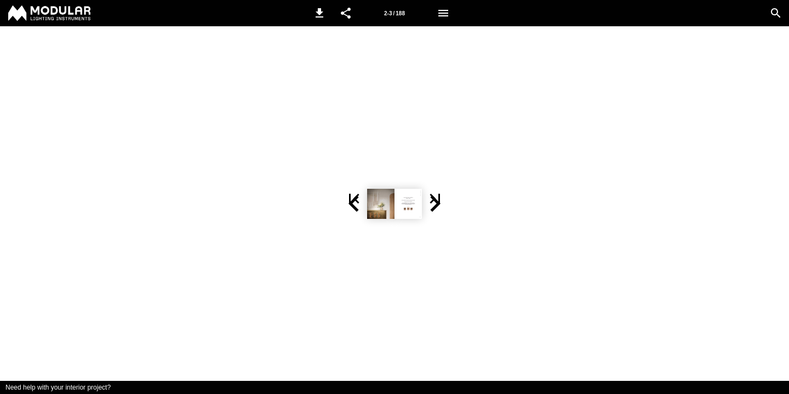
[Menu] (443, 13)
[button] (319, 13)
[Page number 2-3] (394, 13)
